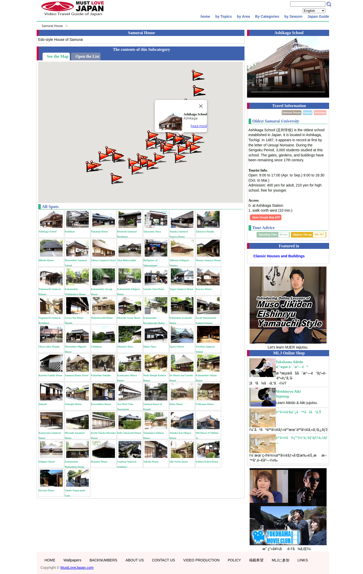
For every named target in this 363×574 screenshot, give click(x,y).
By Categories (267, 16)
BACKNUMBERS (103, 560)
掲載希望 (256, 560)
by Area (243, 16)
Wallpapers (73, 560)
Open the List (87, 56)
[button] (118, 157)
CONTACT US (163, 560)
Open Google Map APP (266, 217)
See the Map (57, 56)
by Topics (223, 16)
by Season (293, 16)
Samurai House (52, 26)
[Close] (201, 106)
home (205, 16)
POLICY (234, 560)
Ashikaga (320, 112)
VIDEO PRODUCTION (201, 560)
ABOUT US (134, 560)
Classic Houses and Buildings (279, 256)
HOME (50, 560)
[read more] (199, 126)
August (307, 112)
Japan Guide (318, 16)
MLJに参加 (280, 560)
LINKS (303, 560)
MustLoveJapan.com (77, 568)
